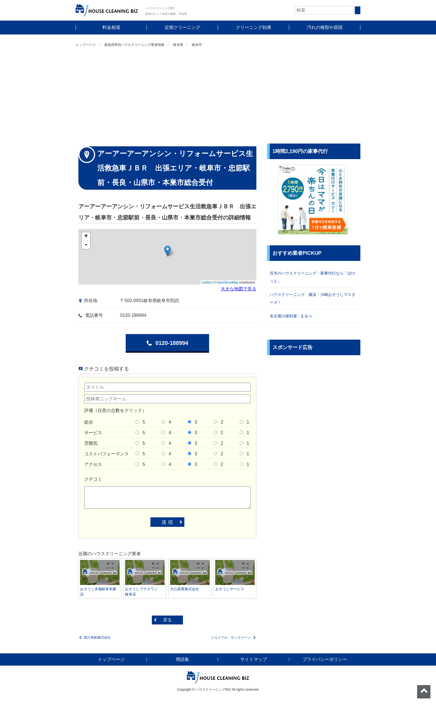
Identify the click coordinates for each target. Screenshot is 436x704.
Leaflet (206, 282)
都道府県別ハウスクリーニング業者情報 (134, 45)
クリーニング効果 (253, 27)
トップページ (86, 45)
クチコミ (93, 479)
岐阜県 (178, 45)
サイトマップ (253, 659)
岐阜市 (197, 45)
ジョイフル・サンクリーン (231, 637)
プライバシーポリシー (325, 659)
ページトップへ (423, 691)
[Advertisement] (218, 96)
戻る (167, 619)
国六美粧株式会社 (97, 637)
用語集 (182, 659)
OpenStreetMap (227, 282)
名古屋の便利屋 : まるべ (291, 316)
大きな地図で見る (238, 288)
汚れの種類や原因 (325, 27)
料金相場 (111, 27)
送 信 (167, 522)
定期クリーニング (182, 27)
